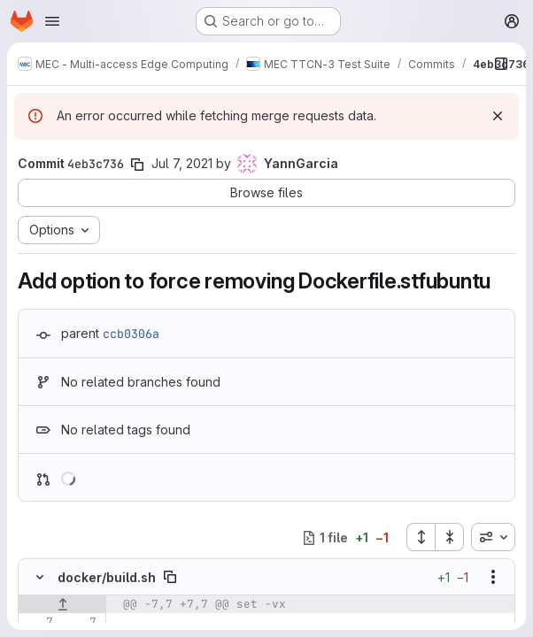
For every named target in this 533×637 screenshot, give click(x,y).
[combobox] (493, 537)
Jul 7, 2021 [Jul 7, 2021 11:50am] (181, 163)
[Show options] (493, 576)
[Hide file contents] (39, 576)
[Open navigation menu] (52, 21)
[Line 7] (38, 622)
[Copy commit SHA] (137, 164)
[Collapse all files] (450, 537)
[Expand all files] (420, 537)
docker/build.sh (107, 577)
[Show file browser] (501, 64)
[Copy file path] (170, 576)
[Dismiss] (497, 116)
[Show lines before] (62, 604)
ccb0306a (131, 334)
